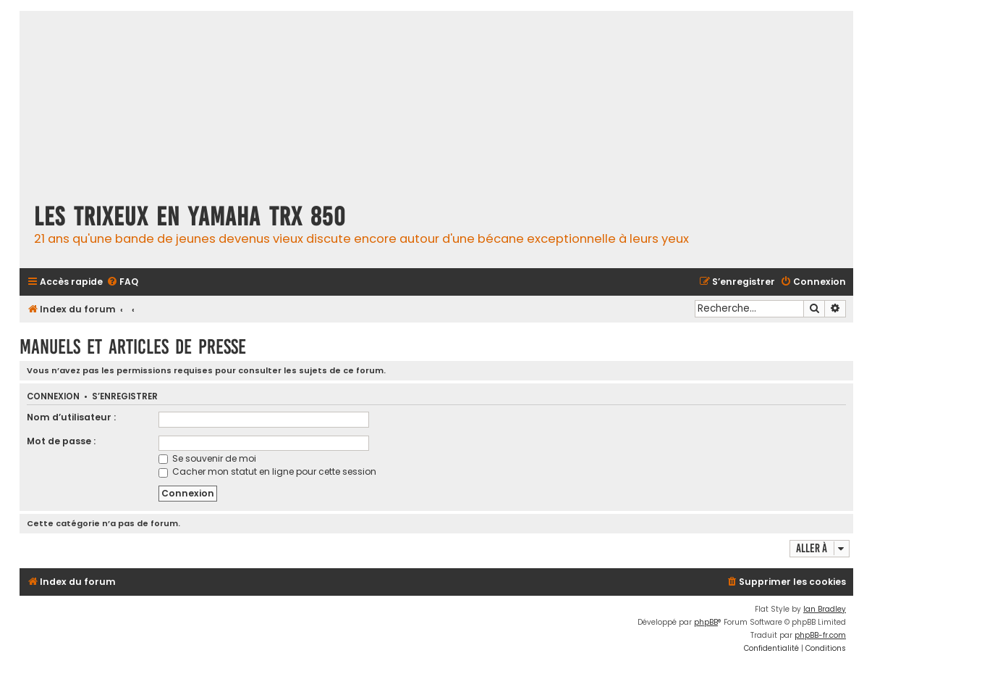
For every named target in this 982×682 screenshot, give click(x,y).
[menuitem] (122, 282)
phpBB (706, 622)
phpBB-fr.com (820, 635)
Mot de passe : (61, 441)
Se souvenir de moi (207, 458)
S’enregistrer (125, 396)
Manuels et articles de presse (133, 347)
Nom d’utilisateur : (71, 417)
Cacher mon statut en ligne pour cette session (267, 471)
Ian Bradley (824, 609)
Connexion (53, 396)
